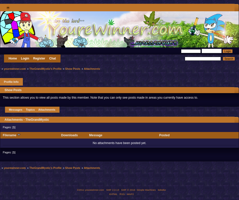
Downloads (69, 135)
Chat (52, 58)
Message (95, 135)
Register (39, 58)
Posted (164, 135)
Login (25, 58)
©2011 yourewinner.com (90, 189)
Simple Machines (146, 189)
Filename (11, 135)
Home (13, 58)
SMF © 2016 (128, 189)
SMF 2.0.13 (112, 189)
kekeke (162, 189)
